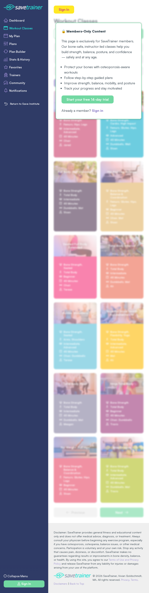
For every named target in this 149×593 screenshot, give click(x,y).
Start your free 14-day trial (88, 99)
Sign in (97, 110)
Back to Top (77, 583)
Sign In (64, 9)
